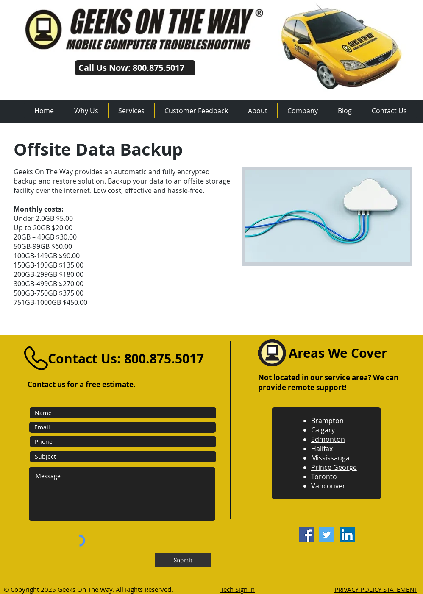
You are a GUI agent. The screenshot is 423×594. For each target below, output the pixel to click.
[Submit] (183, 560)
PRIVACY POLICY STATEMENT (375, 589)
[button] (131, 110)
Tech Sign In (237, 589)
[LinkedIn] (347, 534)
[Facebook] (306, 534)
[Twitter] (326, 534)
